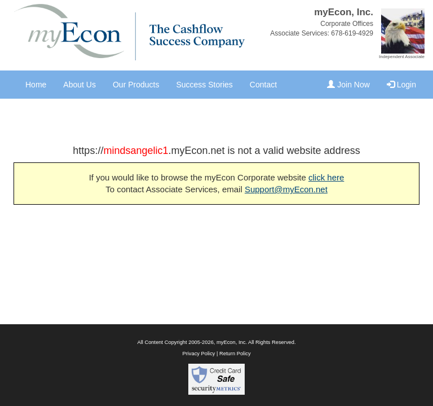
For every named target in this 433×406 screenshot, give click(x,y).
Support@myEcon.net (286, 189)
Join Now (348, 84)
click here (326, 177)
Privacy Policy (198, 353)
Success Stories (204, 84)
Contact (263, 84)
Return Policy (234, 353)
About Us (79, 84)
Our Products (136, 84)
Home (35, 84)
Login (401, 84)
